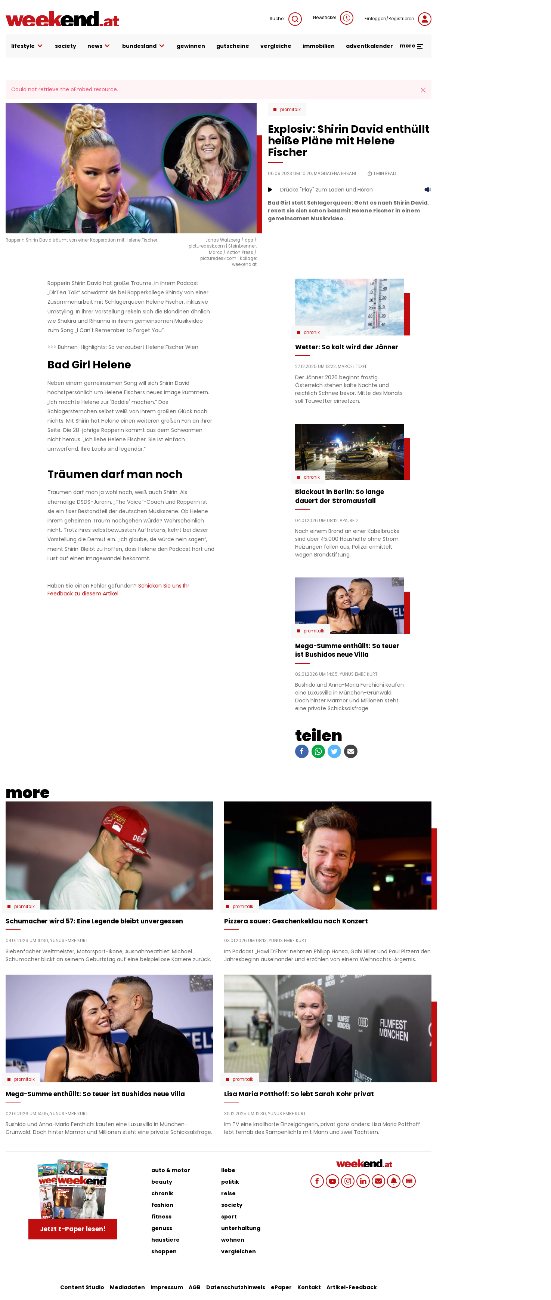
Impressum (167, 1287)
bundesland (143, 46)
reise (228, 1193)
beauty (161, 1182)
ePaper (281, 1287)
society (65, 46)
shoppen (164, 1251)
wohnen (232, 1240)
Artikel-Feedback (351, 1287)
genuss (161, 1228)
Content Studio (82, 1287)
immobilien (319, 46)
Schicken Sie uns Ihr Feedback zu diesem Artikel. (118, 589)
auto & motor (170, 1170)
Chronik (312, 332)
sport (229, 1216)
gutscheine (232, 46)
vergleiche (275, 46)
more (412, 45)
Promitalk (290, 110)
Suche (286, 19)
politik (230, 1182)
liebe (228, 1170)
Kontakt (309, 1287)
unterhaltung (240, 1228)
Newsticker (333, 18)
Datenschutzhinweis (235, 1287)
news (99, 46)
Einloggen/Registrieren (398, 19)
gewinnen (191, 46)
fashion (162, 1205)
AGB (195, 1287)
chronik (162, 1193)
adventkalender (369, 46)
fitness (161, 1216)
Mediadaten (127, 1287)
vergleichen (238, 1251)
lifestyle (27, 46)
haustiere (165, 1240)
